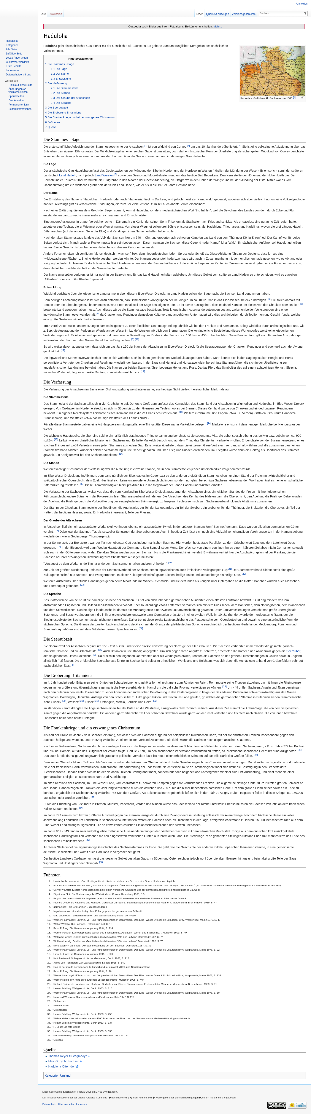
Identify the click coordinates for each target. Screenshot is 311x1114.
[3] (188, 145)
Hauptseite (12, 40)
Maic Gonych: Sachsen (63, 1061)
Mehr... (217, 26)
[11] (63, 350)
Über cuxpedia (66, 1104)
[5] (115, 174)
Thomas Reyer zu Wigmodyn (67, 1056)
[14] (209, 423)
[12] (143, 371)
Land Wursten (104, 175)
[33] (300, 749)
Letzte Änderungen (17, 57)
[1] (294, 97)
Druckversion (16, 100)
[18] (56, 530)
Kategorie (51, 1075)
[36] (81, 807)
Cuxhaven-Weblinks (17, 62)
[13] (181, 412)
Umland (65, 1075)
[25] (100, 650)
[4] (240, 145)
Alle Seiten (12, 49)
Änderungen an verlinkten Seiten (18, 91)
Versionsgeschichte (243, 14)
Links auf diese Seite (20, 84)
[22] (244, 573)
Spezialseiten (16, 96)
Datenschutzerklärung (18, 74)
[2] (145, 145)
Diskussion (55, 14)
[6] (269, 298)
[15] (56, 439)
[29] (64, 700)
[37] (88, 839)
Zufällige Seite (14, 53)
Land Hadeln (67, 175)
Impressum (12, 70)
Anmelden (302, 3)
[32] (155, 700)
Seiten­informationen (20, 108)
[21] (230, 568)
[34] (256, 754)
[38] (101, 862)
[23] (82, 584)
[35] (93, 796)
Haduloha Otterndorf (62, 1066)
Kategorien (12, 45)
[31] (96, 700)
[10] (137, 339)
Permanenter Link (18, 104)
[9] (132, 339)
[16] (121, 453)
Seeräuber (293, 651)
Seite (43, 14)
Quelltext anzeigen (217, 14)
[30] (81, 700)
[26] (95, 654)
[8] (98, 313)
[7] (301, 303)
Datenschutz (49, 1104)
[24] (141, 628)
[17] (82, 484)
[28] (224, 686)
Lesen (199, 14)
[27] (74, 664)
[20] (170, 562)
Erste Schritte (13, 66)
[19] (59, 546)
